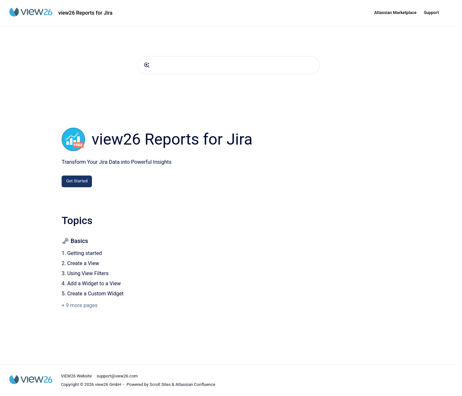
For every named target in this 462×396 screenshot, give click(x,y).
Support (431, 12)
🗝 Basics (75, 240)
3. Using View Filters (85, 273)
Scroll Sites (160, 384)
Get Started (76, 180)
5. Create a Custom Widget (93, 293)
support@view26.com (117, 376)
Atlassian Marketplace (395, 12)
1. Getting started (82, 253)
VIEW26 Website (76, 376)
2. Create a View (80, 263)
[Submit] (147, 65)
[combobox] (229, 65)
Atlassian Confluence (195, 384)
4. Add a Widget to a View (91, 283)
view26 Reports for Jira (85, 13)
